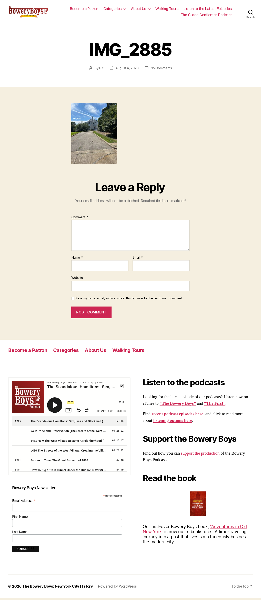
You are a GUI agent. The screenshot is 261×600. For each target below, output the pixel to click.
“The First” (214, 405)
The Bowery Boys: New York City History (57, 588)
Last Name (20, 534)
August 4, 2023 (127, 70)
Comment (79, 219)
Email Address (23, 503)
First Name (20, 518)
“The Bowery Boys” (178, 405)
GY (101, 70)
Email (138, 260)
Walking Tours (167, 10)
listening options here (172, 422)
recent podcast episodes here (177, 416)
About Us (138, 10)
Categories (112, 10)
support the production (200, 455)
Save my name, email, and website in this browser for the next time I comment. (129, 300)
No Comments (161, 70)
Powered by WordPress (117, 588)
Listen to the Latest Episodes (208, 10)
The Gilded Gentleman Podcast (206, 16)
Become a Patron (84, 10)
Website (77, 280)
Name (77, 260)
